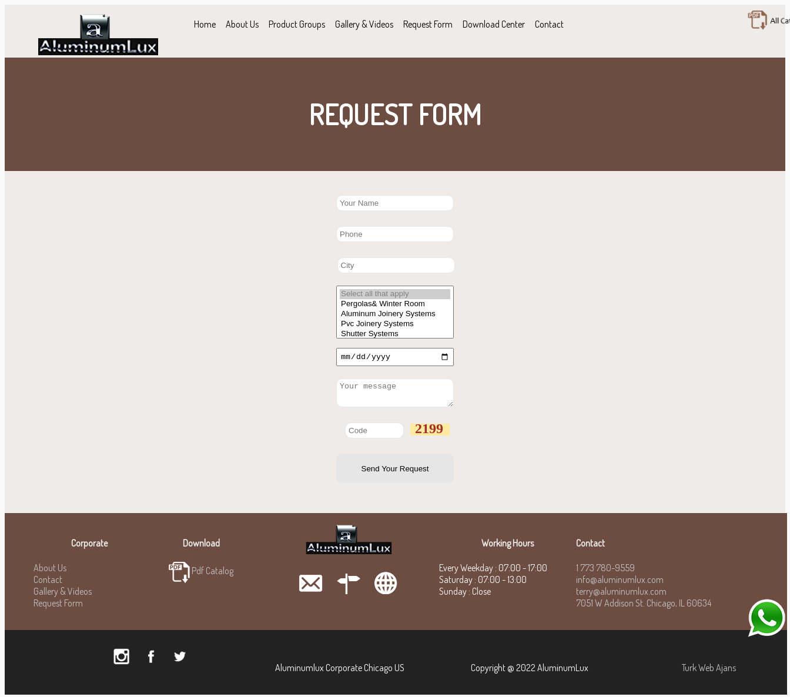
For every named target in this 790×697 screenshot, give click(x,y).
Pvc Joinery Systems (395, 324)
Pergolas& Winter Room (395, 304)
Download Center (494, 24)
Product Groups (297, 24)
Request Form (428, 24)
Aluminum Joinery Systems (395, 314)
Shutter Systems (395, 334)
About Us (242, 24)
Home (205, 24)
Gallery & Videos (364, 24)
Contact (549, 24)
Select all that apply (395, 294)
